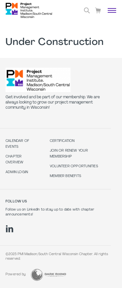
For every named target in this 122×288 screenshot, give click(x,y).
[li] (10, 228)
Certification (62, 141)
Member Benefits (65, 176)
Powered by (16, 274)
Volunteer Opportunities (74, 166)
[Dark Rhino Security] (48, 274)
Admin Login (17, 172)
